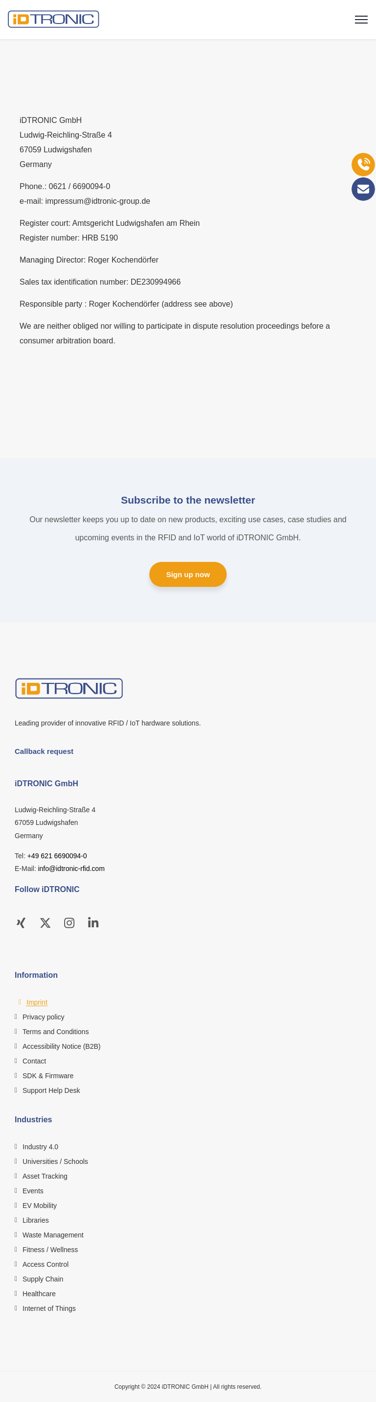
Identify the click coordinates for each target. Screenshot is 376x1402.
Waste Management (53, 1235)
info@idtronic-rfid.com (71, 868)
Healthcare (39, 1294)
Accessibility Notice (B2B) (62, 1046)
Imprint (36, 1002)
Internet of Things (49, 1308)
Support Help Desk (51, 1090)
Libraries (36, 1220)
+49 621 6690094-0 (57, 856)
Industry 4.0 (40, 1147)
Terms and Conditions (56, 1032)
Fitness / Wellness (50, 1250)
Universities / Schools (55, 1161)
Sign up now (188, 574)
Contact (34, 1061)
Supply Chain (43, 1279)
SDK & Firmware (48, 1076)
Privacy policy (44, 1017)
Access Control (46, 1264)
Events (33, 1191)
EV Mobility (40, 1205)
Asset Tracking (45, 1176)
